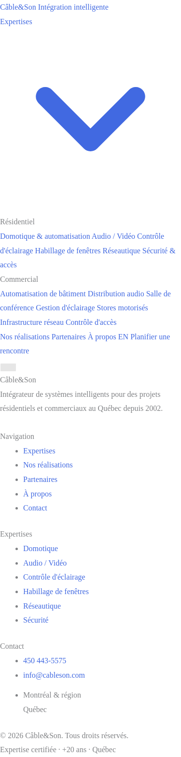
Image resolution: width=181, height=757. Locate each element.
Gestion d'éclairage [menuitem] (65, 308)
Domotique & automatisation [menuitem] (45, 236)
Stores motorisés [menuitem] (122, 308)
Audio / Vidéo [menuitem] (113, 236)
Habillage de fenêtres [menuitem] (68, 251)
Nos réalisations (25, 337)
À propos (102, 337)
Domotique (40, 548)
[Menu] (8, 367)
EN (123, 337)
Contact (35, 508)
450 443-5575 (44, 660)
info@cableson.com (54, 675)
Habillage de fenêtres (56, 591)
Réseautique (42, 606)
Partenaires (69, 337)
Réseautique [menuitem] (121, 251)
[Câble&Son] (54, 7)
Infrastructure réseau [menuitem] (32, 322)
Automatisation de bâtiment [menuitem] (43, 294)
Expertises (39, 451)
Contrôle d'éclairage (54, 577)
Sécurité (35, 620)
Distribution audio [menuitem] (116, 294)
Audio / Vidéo (45, 563)
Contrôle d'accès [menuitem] (91, 322)
